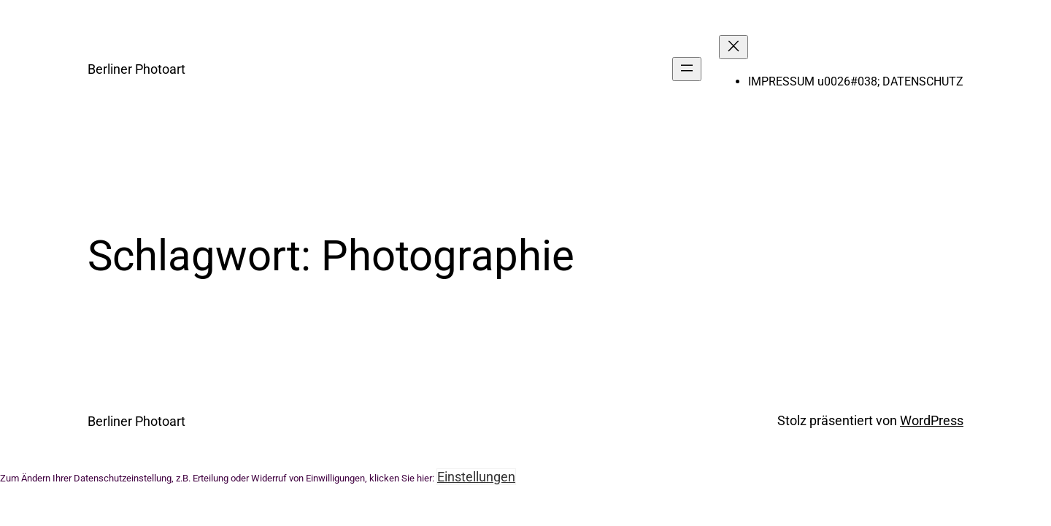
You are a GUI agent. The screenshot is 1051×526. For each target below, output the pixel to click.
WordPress (931, 420)
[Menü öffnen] (686, 69)
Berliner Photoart (136, 69)
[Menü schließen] (733, 47)
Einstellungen (476, 476)
